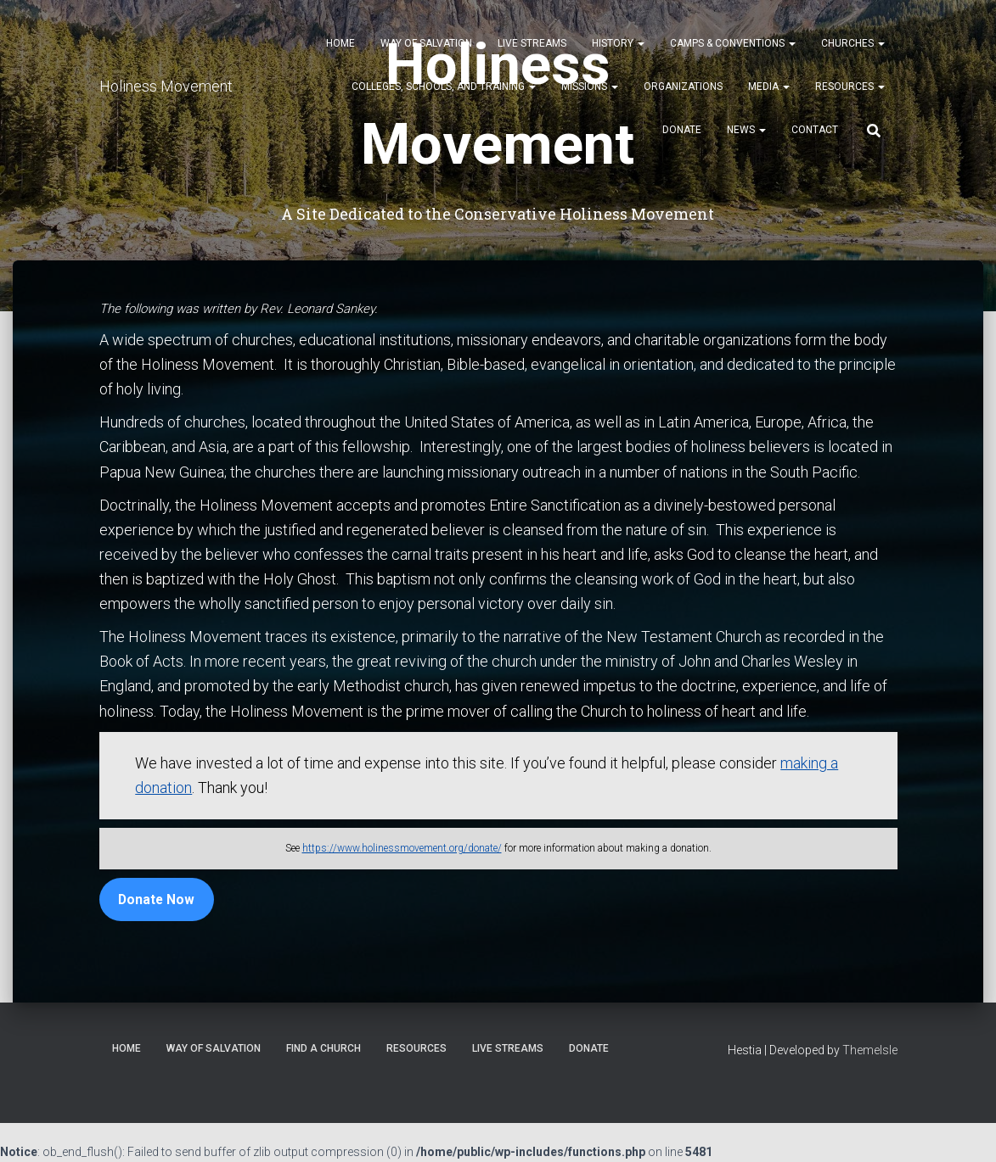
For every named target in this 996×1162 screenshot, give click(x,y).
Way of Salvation (426, 43)
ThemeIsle (870, 1050)
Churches (853, 43)
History (618, 43)
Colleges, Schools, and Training (444, 86)
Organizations (683, 86)
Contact (814, 130)
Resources (850, 86)
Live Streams (532, 43)
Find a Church (323, 1048)
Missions (589, 86)
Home (340, 43)
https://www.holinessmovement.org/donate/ (402, 848)
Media (769, 86)
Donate (681, 130)
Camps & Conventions (733, 43)
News (746, 130)
